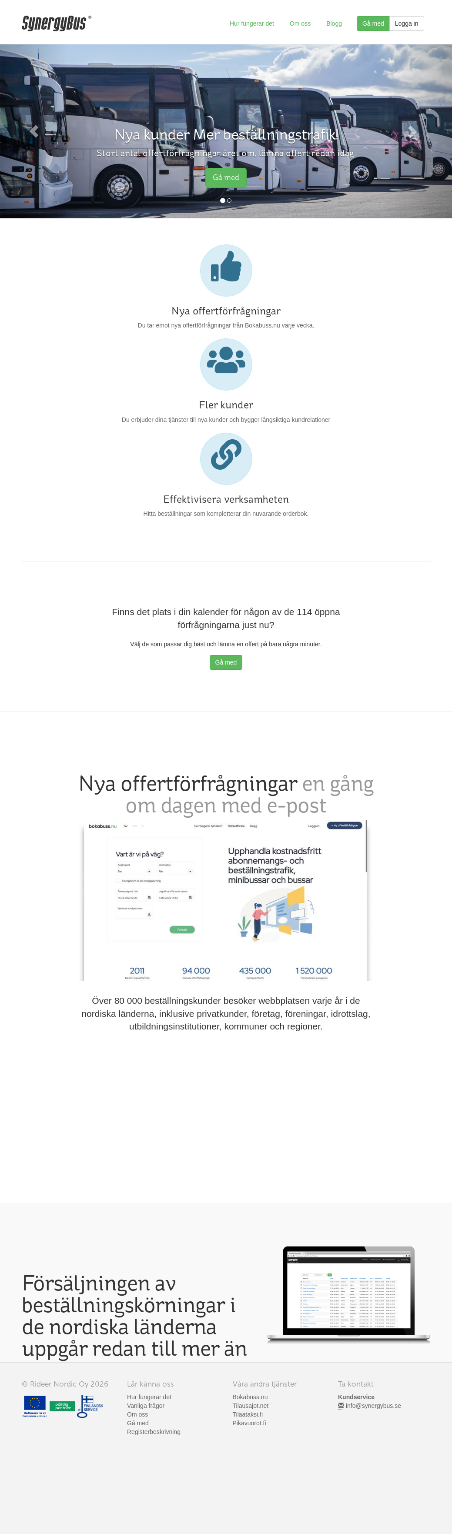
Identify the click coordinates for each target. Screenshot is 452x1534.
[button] (34, 131)
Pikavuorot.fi (249, 1423)
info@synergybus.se (373, 1405)
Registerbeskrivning (154, 1431)
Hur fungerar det (252, 23)
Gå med (373, 23)
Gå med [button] (226, 177)
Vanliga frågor (145, 1405)
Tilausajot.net (251, 1405)
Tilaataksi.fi (248, 1414)
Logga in (407, 23)
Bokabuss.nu (250, 1397)
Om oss (300, 23)
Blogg (334, 23)
